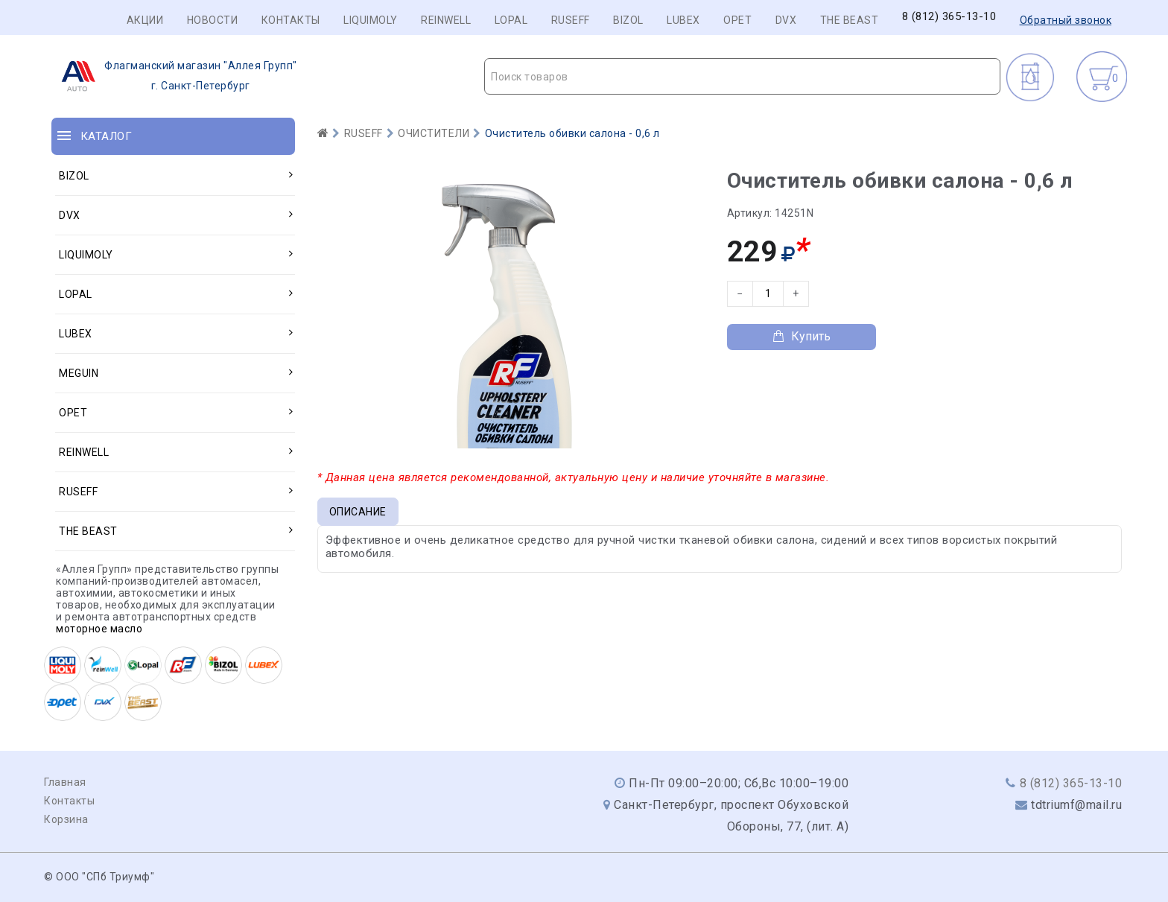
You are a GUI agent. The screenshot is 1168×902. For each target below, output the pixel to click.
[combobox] (742, 76)
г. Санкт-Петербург (174, 76)
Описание (358, 512)
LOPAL (511, 20)
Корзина (66, 819)
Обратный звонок (1066, 20)
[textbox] (742, 77)
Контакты (290, 20)
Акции (145, 20)
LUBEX (683, 20)
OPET (737, 20)
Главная (65, 782)
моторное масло (99, 629)
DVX (786, 20)
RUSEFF (570, 20)
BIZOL (628, 20)
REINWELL (446, 20)
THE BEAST (849, 20)
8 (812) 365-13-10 (949, 16)
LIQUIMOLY (370, 20)
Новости (212, 20)
